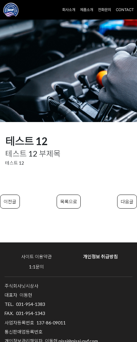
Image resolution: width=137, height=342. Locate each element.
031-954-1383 (30, 304)
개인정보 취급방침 (100, 256)
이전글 (10, 201)
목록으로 (68, 201)
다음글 (127, 201)
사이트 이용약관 (36, 256)
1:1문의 (36, 266)
